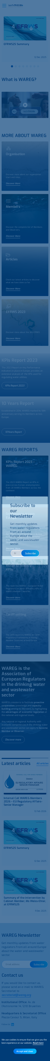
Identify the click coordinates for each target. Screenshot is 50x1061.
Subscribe (38, 964)
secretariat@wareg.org (16, 995)
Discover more (13, 739)
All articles (42, 763)
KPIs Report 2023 (14, 385)
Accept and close (24, 1051)
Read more (38, 1043)
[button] (4, 5)
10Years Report (13, 432)
